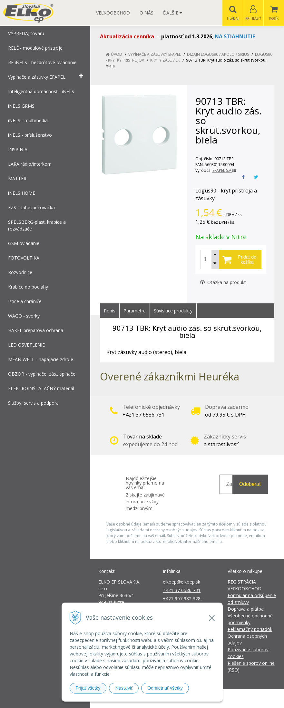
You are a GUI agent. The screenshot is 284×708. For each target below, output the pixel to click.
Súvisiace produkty (173, 311)
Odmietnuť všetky (165, 688)
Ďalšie (172, 13)
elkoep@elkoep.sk (181, 582)
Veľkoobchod (113, 13)
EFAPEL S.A (224, 170)
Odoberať (250, 484)
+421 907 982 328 (182, 598)
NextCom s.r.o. (257, 698)
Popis (109, 311)
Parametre (134, 311)
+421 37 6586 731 (182, 590)
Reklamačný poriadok (250, 629)
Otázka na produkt (223, 282)
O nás (146, 13)
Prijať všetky (88, 688)
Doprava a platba (246, 609)
